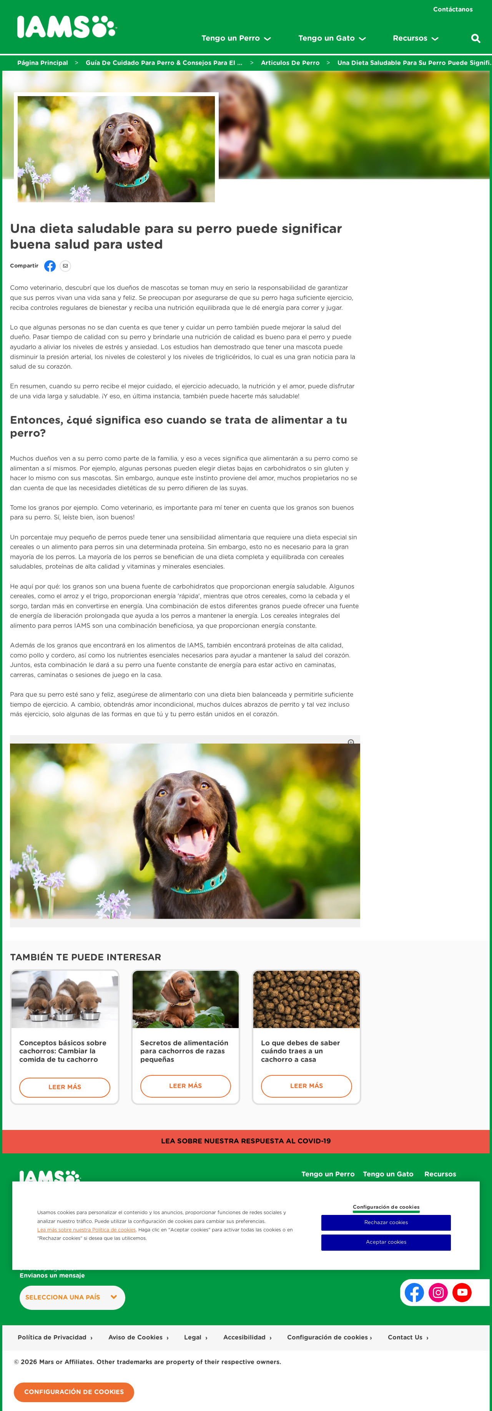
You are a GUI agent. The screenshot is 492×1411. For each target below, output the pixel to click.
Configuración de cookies (327, 1337)
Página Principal (42, 63)
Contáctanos (453, 10)
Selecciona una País (71, 1297)
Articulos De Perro (290, 63)
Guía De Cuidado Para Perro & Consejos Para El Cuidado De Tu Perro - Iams (164, 63)
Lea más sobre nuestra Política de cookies (86, 1230)
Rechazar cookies (386, 1222)
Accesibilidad (245, 1337)
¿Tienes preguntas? (52, 1272)
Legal (193, 1337)
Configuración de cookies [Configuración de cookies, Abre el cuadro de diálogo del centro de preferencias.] (386, 1207)
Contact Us (406, 1337)
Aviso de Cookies (136, 1337)
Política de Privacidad (53, 1337)
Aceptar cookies (386, 1242)
